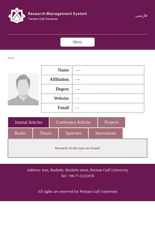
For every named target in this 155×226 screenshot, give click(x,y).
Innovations (105, 133)
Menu (77, 42)
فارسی (141, 16)
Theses (46, 133)
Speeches (73, 133)
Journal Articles (28, 122)
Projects (112, 122)
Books (20, 133)
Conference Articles (73, 122)
